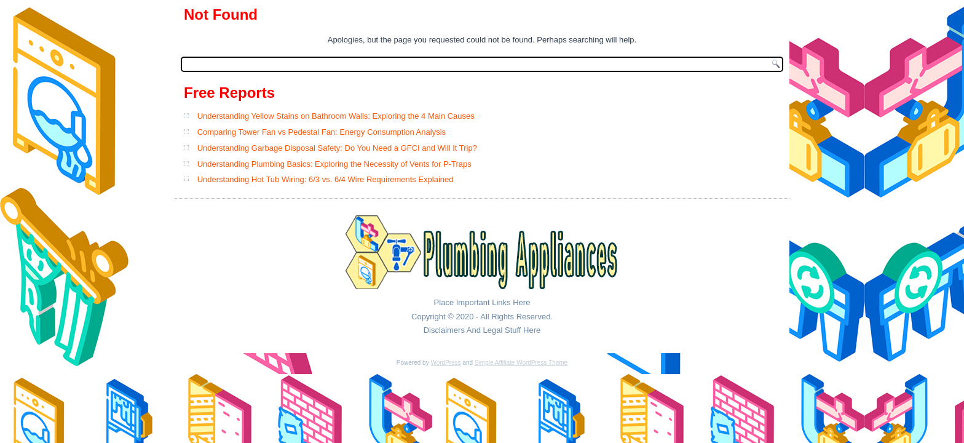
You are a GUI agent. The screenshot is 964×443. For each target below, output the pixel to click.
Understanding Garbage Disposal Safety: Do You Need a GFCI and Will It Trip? (337, 148)
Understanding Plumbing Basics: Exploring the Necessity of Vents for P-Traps (334, 164)
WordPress (445, 362)
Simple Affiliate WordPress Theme (521, 362)
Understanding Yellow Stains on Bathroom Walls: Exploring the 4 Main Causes (336, 116)
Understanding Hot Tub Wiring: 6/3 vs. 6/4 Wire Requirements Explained (325, 179)
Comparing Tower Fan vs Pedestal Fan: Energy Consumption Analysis (321, 132)
